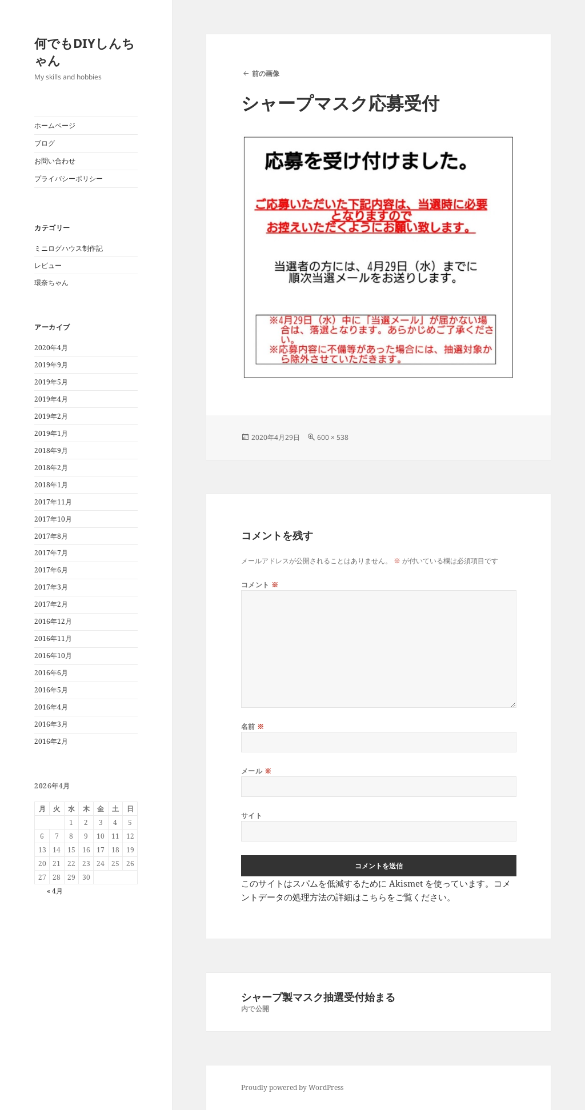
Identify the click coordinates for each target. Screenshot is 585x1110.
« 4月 (55, 891)
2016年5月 (51, 690)
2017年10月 (53, 519)
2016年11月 (53, 638)
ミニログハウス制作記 (68, 248)
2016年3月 (51, 724)
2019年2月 (51, 416)
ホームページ (54, 125)
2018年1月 (51, 485)
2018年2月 (51, 467)
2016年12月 (53, 621)
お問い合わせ (54, 161)
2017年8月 (51, 536)
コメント (260, 585)
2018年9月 (51, 450)
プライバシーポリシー (68, 178)
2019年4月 (51, 399)
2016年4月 (51, 707)
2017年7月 (51, 553)
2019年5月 (51, 382)
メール (256, 771)
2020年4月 (51, 347)
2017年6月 (51, 570)
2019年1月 (51, 433)
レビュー (48, 265)
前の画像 (265, 73)
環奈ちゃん (51, 282)
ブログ (44, 143)
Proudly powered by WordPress (292, 1087)
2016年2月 (51, 741)
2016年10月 (53, 655)
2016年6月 (51, 673)
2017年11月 (53, 502)
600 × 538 (332, 437)
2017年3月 (51, 587)
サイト (251, 815)
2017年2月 (51, 604)
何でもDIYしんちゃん (84, 51)
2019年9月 (51, 365)
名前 (253, 726)
